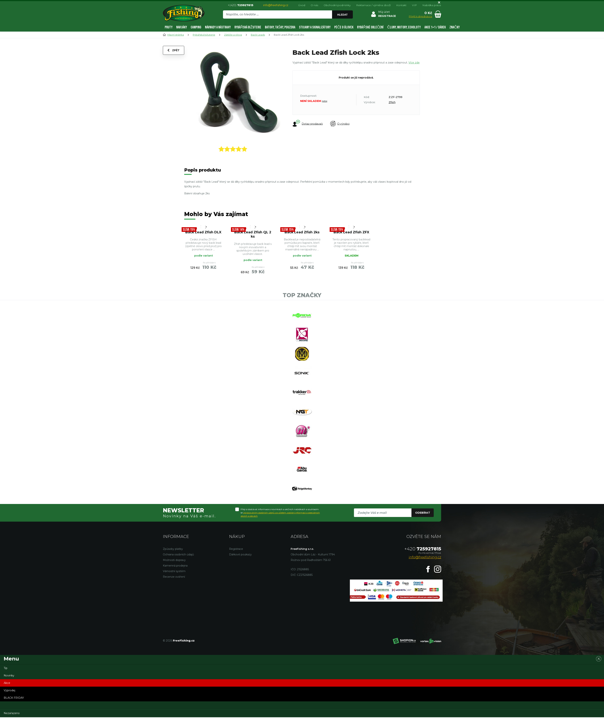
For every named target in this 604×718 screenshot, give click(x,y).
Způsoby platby (173, 549)
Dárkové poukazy (240, 555)
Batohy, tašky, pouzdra (280, 27)
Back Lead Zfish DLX (203, 232)
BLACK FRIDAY (14, 698)
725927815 (422, 549)
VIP (414, 5)
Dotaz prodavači (308, 123)
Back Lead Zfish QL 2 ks (252, 234)
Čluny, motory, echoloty (404, 27)
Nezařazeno (12, 714)
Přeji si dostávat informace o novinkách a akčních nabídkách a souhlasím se (280, 513)
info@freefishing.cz (275, 5)
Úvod (301, 5)
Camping (196, 27)
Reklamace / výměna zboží (373, 5)
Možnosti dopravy (174, 560)
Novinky (9, 676)
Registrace (236, 549)
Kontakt (401, 5)
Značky (454, 27)
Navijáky (181, 27)
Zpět (174, 50)
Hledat (342, 14)
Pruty (169, 27)
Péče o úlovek (343, 27)
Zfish (392, 102)
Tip (5, 668)
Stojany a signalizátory (315, 27)
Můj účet (384, 12)
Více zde (414, 62)
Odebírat (422, 513)
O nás (314, 5)
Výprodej (9, 691)
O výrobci (339, 123)
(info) (324, 101)
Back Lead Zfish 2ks (302, 232)
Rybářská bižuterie (247, 27)
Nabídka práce (431, 5)
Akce (7, 683)
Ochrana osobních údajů (178, 555)
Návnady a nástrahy (218, 27)
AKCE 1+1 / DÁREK (435, 27)
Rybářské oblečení (370, 27)
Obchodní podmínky (337, 5)
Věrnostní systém (174, 572)
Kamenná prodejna (175, 566)
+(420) (240, 5)
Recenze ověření (174, 577)
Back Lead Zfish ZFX (351, 232)
